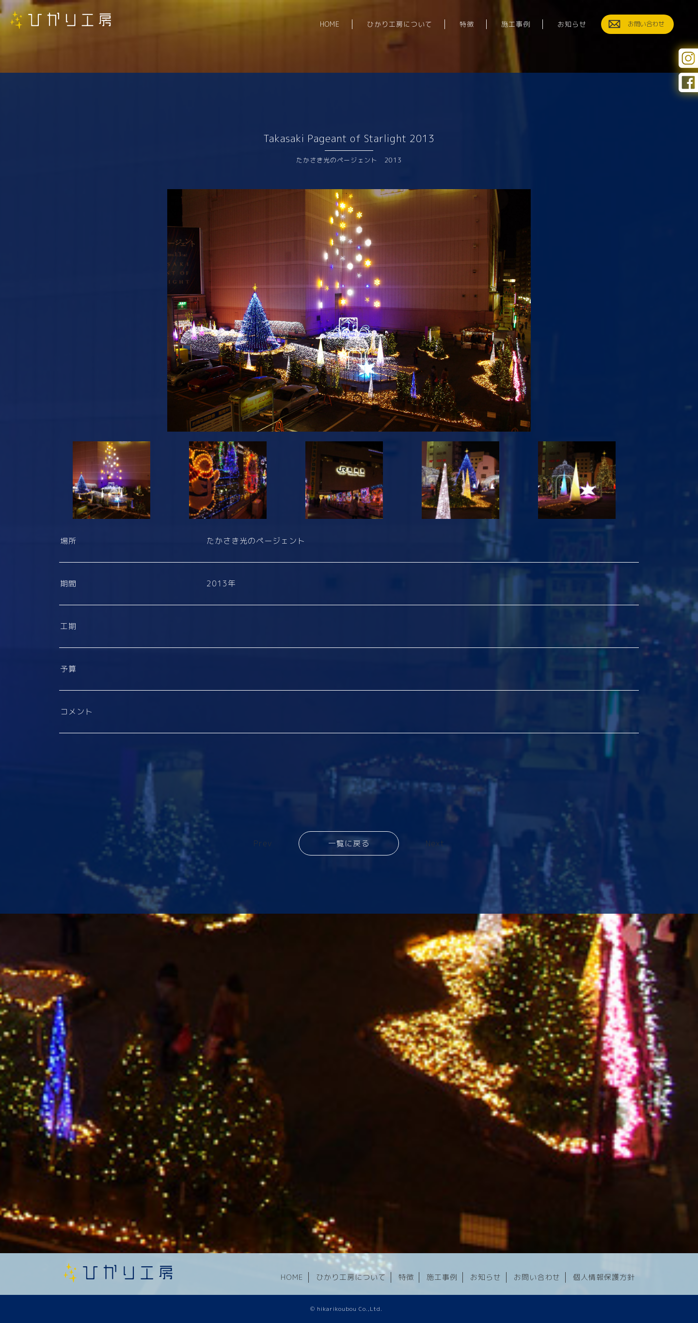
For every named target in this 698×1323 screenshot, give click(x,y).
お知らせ (485, 1277)
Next (435, 843)
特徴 (406, 1277)
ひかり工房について (351, 1277)
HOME (292, 1277)
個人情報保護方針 (604, 1277)
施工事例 (442, 1277)
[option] (349, 310)
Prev (263, 843)
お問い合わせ (537, 1277)
